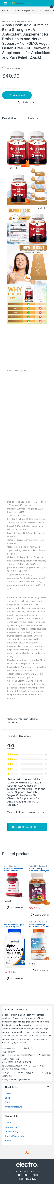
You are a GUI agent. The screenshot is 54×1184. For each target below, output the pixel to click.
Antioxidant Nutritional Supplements (17, 21)
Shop (7, 1098)
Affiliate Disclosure (13, 1106)
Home (5, 10)
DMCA (8, 1122)
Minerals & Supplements (25, 10)
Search (38, 3)
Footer (8, 1140)
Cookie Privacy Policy (15, 1136)
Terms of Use (11, 1127)
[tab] (9, 119)
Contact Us (10, 1102)
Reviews (33, 118)
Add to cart (19, 95)
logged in (23, 812)
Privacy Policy (11, 1131)
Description (9, 118)
